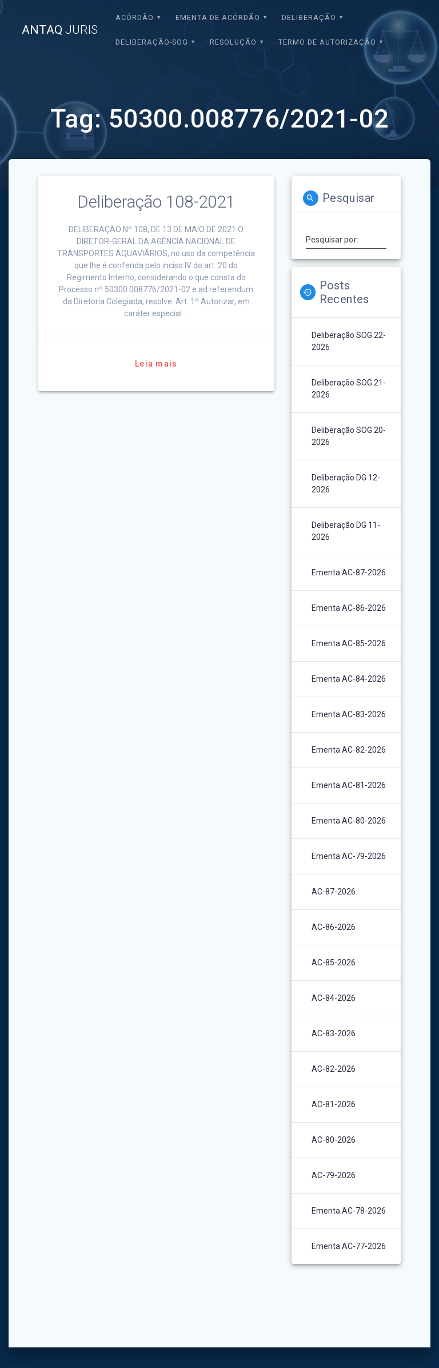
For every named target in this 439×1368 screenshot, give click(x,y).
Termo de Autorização (327, 42)
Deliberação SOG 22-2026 (349, 341)
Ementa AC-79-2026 (349, 856)
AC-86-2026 (334, 927)
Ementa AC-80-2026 (349, 820)
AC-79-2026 (334, 1175)
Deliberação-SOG (151, 42)
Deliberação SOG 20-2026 (349, 436)
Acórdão (134, 17)
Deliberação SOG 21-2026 (349, 388)
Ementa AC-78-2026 (349, 1210)
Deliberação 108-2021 (156, 202)
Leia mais (156, 363)
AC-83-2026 (334, 1033)
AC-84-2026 (334, 998)
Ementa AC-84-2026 (349, 678)
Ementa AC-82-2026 (349, 749)
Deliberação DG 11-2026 (346, 531)
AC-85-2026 (334, 962)
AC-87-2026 (334, 891)
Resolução (233, 42)
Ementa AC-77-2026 (349, 1246)
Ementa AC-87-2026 (349, 572)
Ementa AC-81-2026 (349, 785)
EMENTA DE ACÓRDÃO (217, 17)
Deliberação (309, 17)
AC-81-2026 (334, 1104)
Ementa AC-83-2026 (349, 714)
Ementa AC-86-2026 (349, 608)
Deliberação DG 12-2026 (346, 483)
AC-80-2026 (334, 1139)
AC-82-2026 (334, 1068)
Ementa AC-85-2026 (349, 643)
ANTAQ (60, 30)
